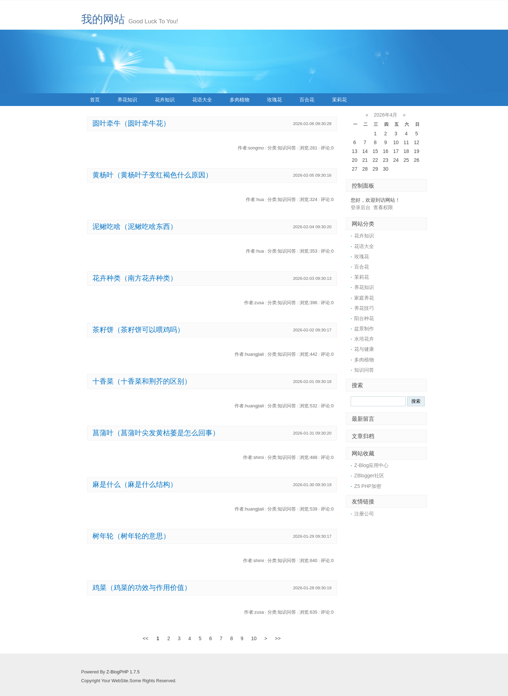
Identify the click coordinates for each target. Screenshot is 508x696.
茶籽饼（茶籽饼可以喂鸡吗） (138, 330)
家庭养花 (364, 298)
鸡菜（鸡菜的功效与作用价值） (141, 587)
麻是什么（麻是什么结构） (134, 484)
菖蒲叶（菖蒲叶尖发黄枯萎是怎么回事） (155, 433)
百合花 (307, 99)
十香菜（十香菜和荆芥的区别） (141, 381)
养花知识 (127, 99)
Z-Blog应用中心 (371, 465)
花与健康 (364, 349)
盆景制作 (364, 328)
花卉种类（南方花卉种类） (134, 278)
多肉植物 (239, 99)
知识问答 (364, 370)
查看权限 (383, 207)
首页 (95, 99)
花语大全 (202, 99)
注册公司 (364, 514)
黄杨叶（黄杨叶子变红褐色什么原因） (152, 175)
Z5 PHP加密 (367, 486)
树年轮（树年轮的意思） (131, 536)
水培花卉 (364, 339)
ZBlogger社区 (369, 475)
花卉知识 (165, 99)
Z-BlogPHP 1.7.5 (122, 672)
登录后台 (360, 207)
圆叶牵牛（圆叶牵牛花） (131, 123)
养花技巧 (364, 308)
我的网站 (103, 19)
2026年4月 (386, 115)
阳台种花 (364, 318)
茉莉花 (339, 99)
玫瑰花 (274, 99)
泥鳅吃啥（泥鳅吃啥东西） (134, 226)
